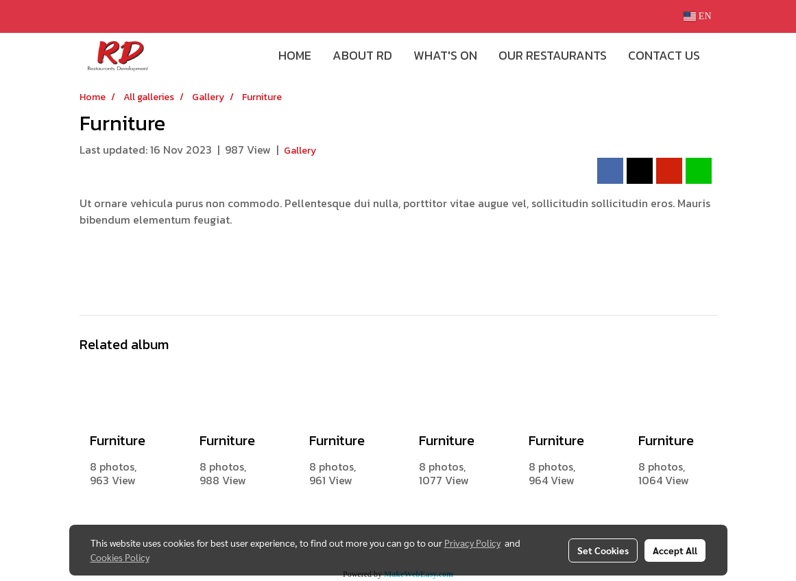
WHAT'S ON (445, 55)
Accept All (675, 550)
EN (698, 16)
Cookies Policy (120, 557)
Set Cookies (603, 550)
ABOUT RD (362, 55)
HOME (294, 55)
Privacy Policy (472, 542)
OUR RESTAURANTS (552, 55)
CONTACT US (664, 55)
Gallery (300, 150)
